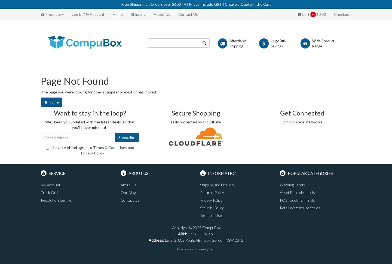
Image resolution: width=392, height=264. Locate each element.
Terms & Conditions (110, 147)
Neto (212, 249)
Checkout (342, 14)
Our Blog (128, 192)
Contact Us (188, 14)
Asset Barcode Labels (297, 192)
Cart (312, 14)
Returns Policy (212, 192)
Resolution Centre (56, 200)
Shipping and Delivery (217, 185)
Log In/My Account (88, 14)
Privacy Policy (92, 153)
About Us (162, 14)
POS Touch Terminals (297, 200)
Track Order (51, 192)
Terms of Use (211, 215)
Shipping (138, 14)
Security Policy (212, 207)
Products (52, 14)
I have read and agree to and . (90, 150)
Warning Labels (292, 185)
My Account (50, 185)
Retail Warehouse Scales (300, 207)
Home (118, 14)
